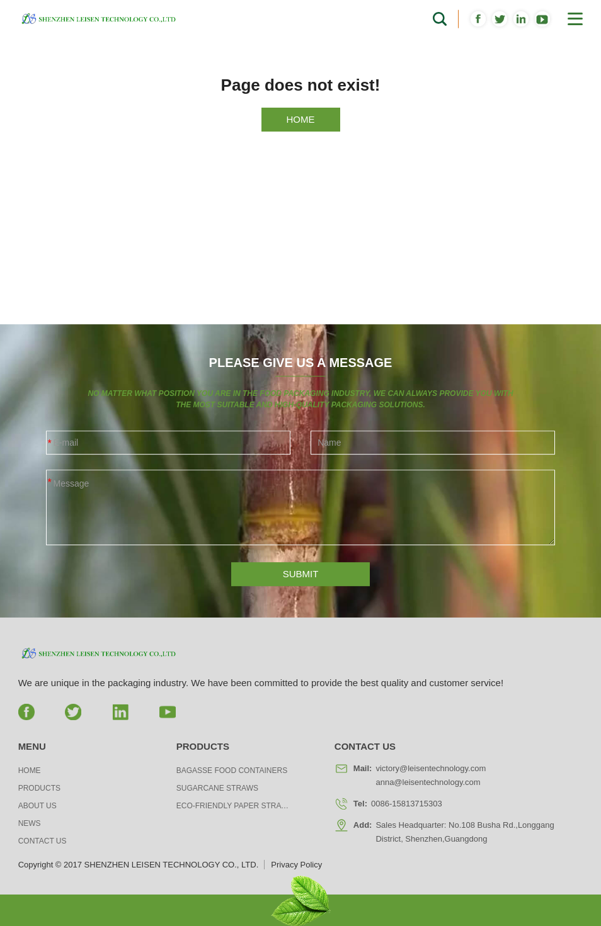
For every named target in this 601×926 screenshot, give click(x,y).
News (29, 823)
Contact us (42, 841)
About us (37, 805)
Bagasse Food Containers (231, 770)
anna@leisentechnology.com (427, 782)
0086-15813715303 (406, 803)
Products (39, 788)
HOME (301, 119)
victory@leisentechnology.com (430, 768)
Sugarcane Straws (217, 788)
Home (29, 770)
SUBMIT (301, 581)
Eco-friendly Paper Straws (233, 805)
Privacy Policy (296, 864)
